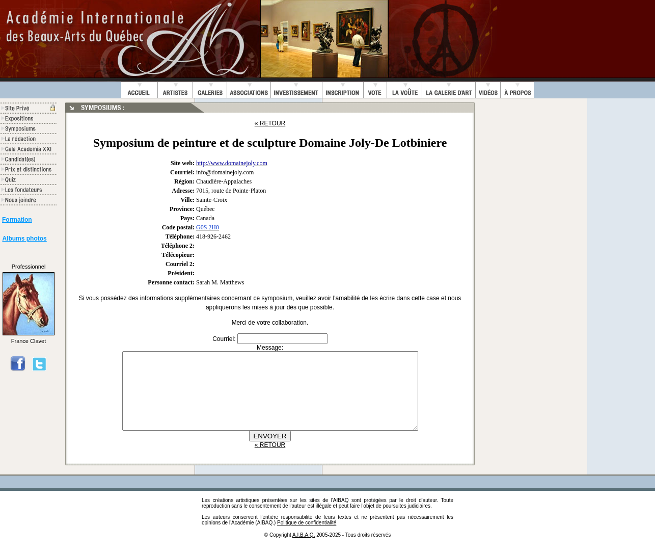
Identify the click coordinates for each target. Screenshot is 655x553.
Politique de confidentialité (306, 538)
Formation (17, 219)
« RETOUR (270, 123)
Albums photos (24, 238)
